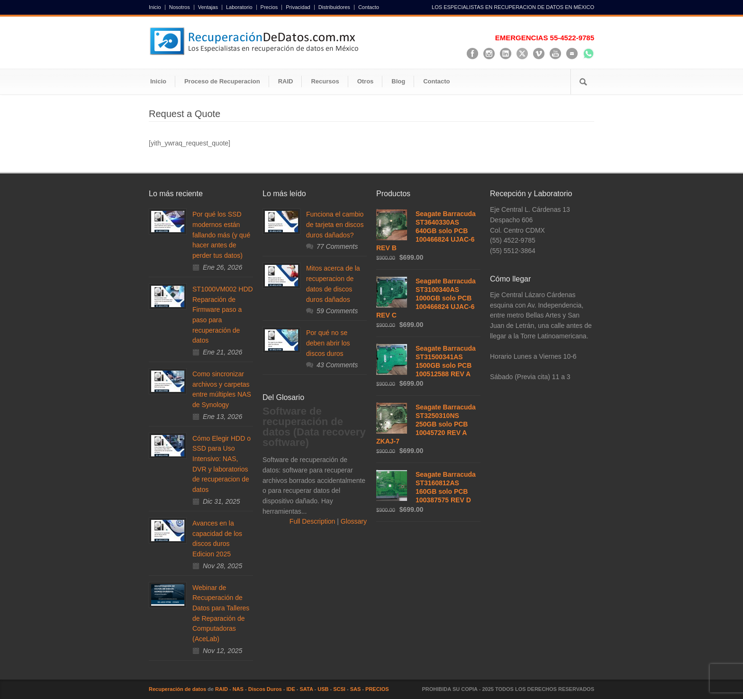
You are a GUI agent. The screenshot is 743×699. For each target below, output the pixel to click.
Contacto (368, 7)
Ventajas (208, 7)
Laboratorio (239, 7)
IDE (290, 689)
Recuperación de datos (177, 689)
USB (322, 689)
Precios (269, 7)
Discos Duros (265, 689)
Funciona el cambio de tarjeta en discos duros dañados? (334, 224)
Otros (365, 81)
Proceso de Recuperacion (222, 81)
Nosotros (179, 7)
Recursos (325, 81)
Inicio (155, 7)
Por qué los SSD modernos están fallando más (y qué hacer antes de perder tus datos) (221, 234)
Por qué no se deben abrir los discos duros (328, 343)
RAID (285, 81)
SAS (355, 689)
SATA (306, 689)
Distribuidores (334, 7)
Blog (398, 81)
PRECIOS (377, 689)
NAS (238, 689)
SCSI (339, 689)
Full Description (313, 521)
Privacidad (298, 7)
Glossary (353, 521)
